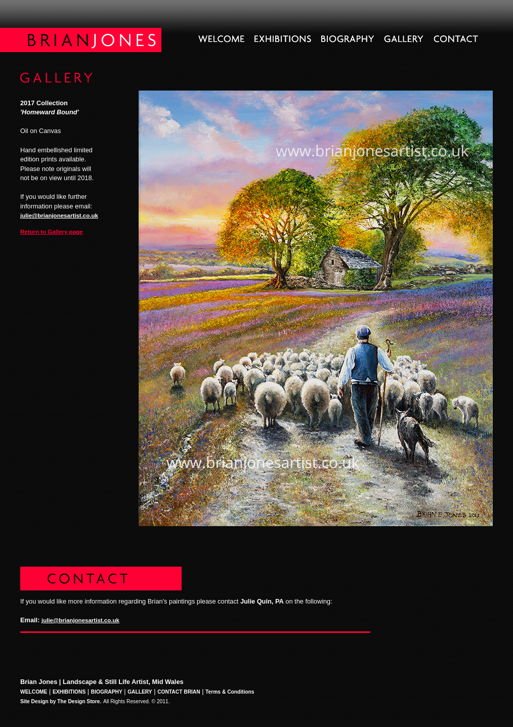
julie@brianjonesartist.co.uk (59, 215)
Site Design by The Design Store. (60, 701)
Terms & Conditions (229, 692)
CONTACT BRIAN (178, 692)
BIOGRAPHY (106, 692)
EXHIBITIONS (69, 692)
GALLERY (139, 692)
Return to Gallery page (51, 232)
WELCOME (33, 692)
